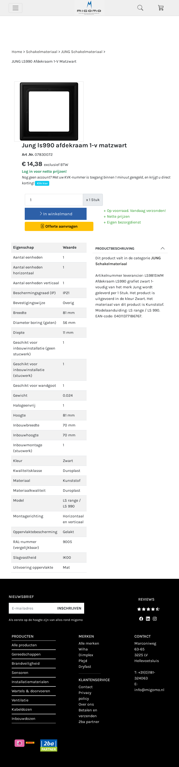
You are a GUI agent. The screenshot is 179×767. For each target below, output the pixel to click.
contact (86, 687)
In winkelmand (55, 213)
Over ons (86, 704)
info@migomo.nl (149, 689)
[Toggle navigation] (15, 8)
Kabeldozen (22, 709)
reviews (146, 599)
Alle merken (89, 643)
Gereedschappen (26, 654)
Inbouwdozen (23, 718)
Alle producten (24, 645)
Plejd (83, 660)
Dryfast (85, 666)
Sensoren (20, 672)
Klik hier (42, 183)
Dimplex (86, 655)
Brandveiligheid (26, 663)
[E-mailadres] (32, 608)
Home (17, 51)
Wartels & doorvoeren (31, 691)
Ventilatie (20, 700)
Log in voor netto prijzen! (44, 171)
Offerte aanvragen (59, 226)
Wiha (83, 649)
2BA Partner (89, 721)
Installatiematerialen (30, 681)
